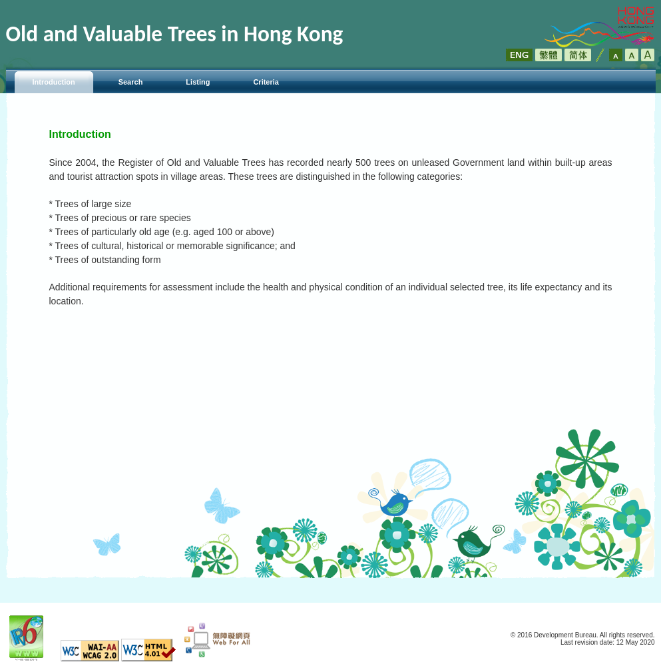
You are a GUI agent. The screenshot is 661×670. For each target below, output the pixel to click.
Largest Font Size (648, 55)
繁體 (548, 55)
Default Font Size (616, 55)
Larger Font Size (632, 55)
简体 (577, 55)
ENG (519, 55)
